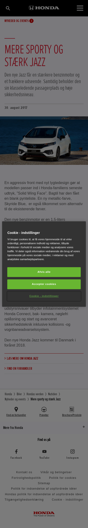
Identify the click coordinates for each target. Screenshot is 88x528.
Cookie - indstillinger (44, 296)
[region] (44, 264)
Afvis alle (44, 272)
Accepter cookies (44, 284)
